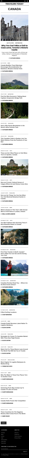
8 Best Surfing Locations (9, 312)
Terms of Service (18, 436)
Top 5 (11, 150)
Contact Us (17, 434)
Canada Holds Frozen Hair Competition (13, 401)
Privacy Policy (18, 438)
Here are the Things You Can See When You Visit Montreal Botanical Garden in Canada (13, 197)
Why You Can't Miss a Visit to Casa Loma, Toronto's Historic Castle (14, 47)
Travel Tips (10, 347)
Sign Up (25, 451)
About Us (16, 432)
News (9, 63)
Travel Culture (11, 359)
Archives (3, 432)
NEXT (3, 423)
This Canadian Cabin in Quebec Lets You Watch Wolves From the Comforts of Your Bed (14, 140)
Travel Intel (10, 123)
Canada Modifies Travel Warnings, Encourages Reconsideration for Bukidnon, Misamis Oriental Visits (11, 67)
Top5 (2, 438)
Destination (18, 43)
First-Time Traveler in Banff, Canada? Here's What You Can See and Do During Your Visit (14, 253)
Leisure (2, 436)
